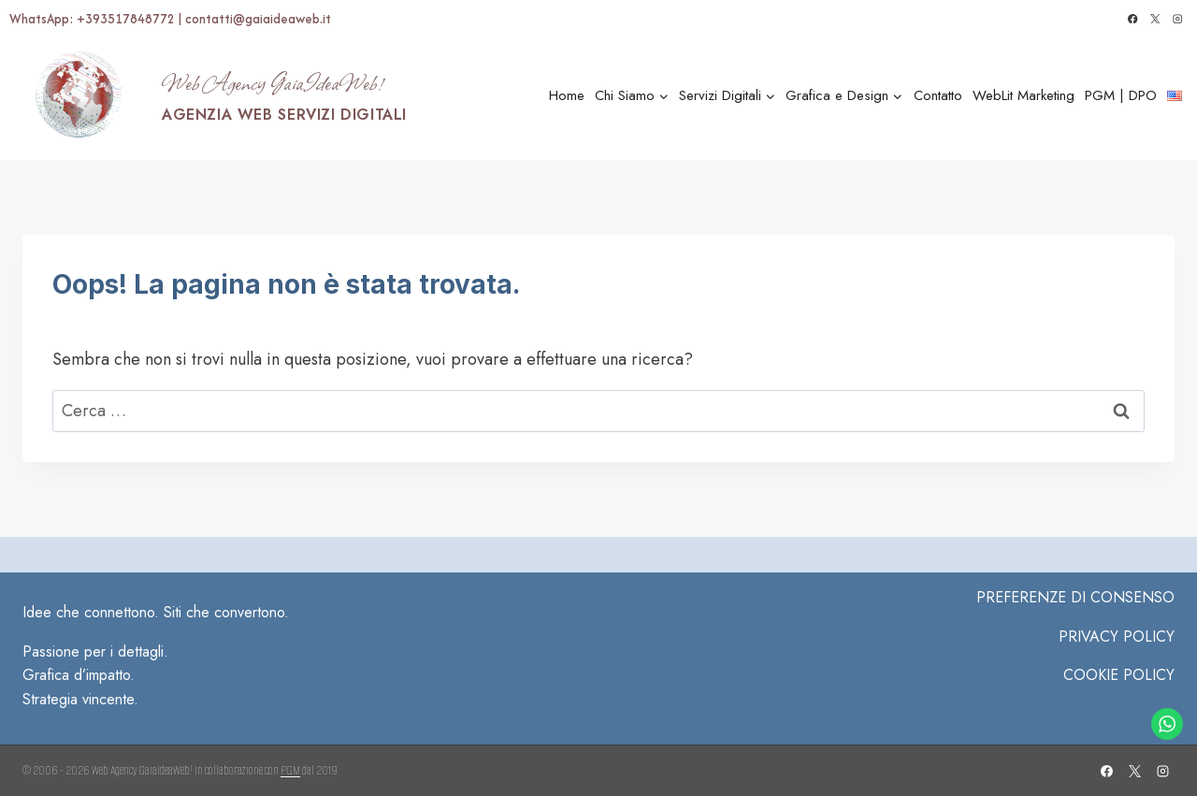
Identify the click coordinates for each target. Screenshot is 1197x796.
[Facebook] (1133, 19)
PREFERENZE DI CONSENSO (1075, 597)
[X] (1155, 19)
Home (566, 95)
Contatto (938, 95)
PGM (290, 770)
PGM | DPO (1121, 95)
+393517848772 (127, 18)
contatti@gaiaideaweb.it (258, 18)
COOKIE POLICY (1119, 675)
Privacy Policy (1117, 636)
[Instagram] (1178, 19)
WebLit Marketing (1023, 95)
